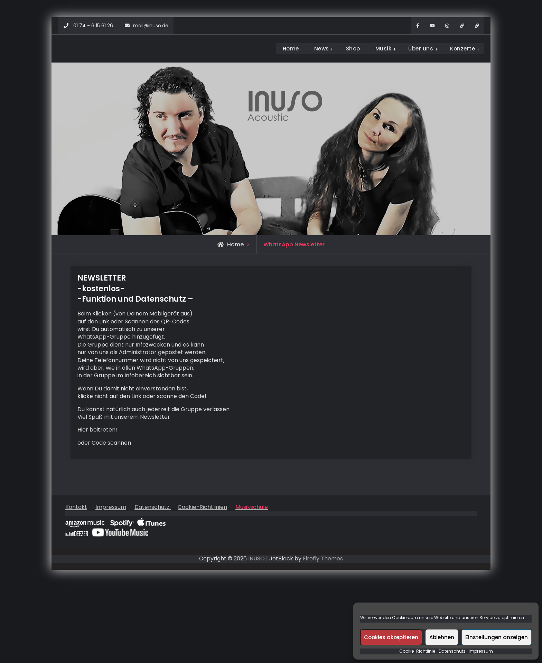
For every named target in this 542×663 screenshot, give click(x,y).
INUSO (256, 558)
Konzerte (462, 48)
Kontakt (76, 507)
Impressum (481, 651)
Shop (353, 48)
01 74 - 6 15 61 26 (93, 25)
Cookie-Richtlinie (417, 651)
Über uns (420, 48)
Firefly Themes (323, 558)
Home (291, 48)
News (321, 48)
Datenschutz (452, 651)
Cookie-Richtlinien (202, 507)
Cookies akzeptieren (391, 637)
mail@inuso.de (150, 25)
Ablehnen (441, 637)
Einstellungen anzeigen (496, 637)
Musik (383, 48)
